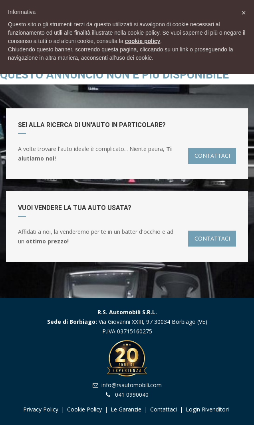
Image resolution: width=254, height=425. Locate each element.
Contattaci (163, 409)
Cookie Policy (84, 409)
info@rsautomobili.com (131, 385)
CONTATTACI (212, 155)
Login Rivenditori (207, 409)
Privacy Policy (40, 409)
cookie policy (143, 41)
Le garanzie (127, 409)
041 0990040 (132, 394)
